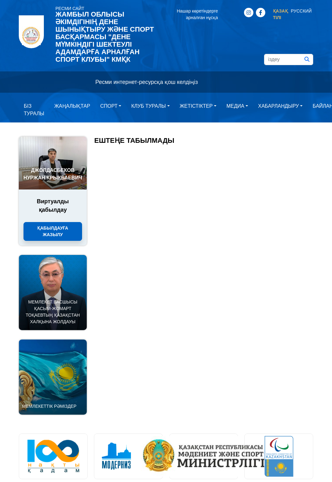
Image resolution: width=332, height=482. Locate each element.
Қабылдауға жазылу (52, 231)
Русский (301, 10)
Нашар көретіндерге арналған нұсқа (197, 14)
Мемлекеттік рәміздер (49, 406)
